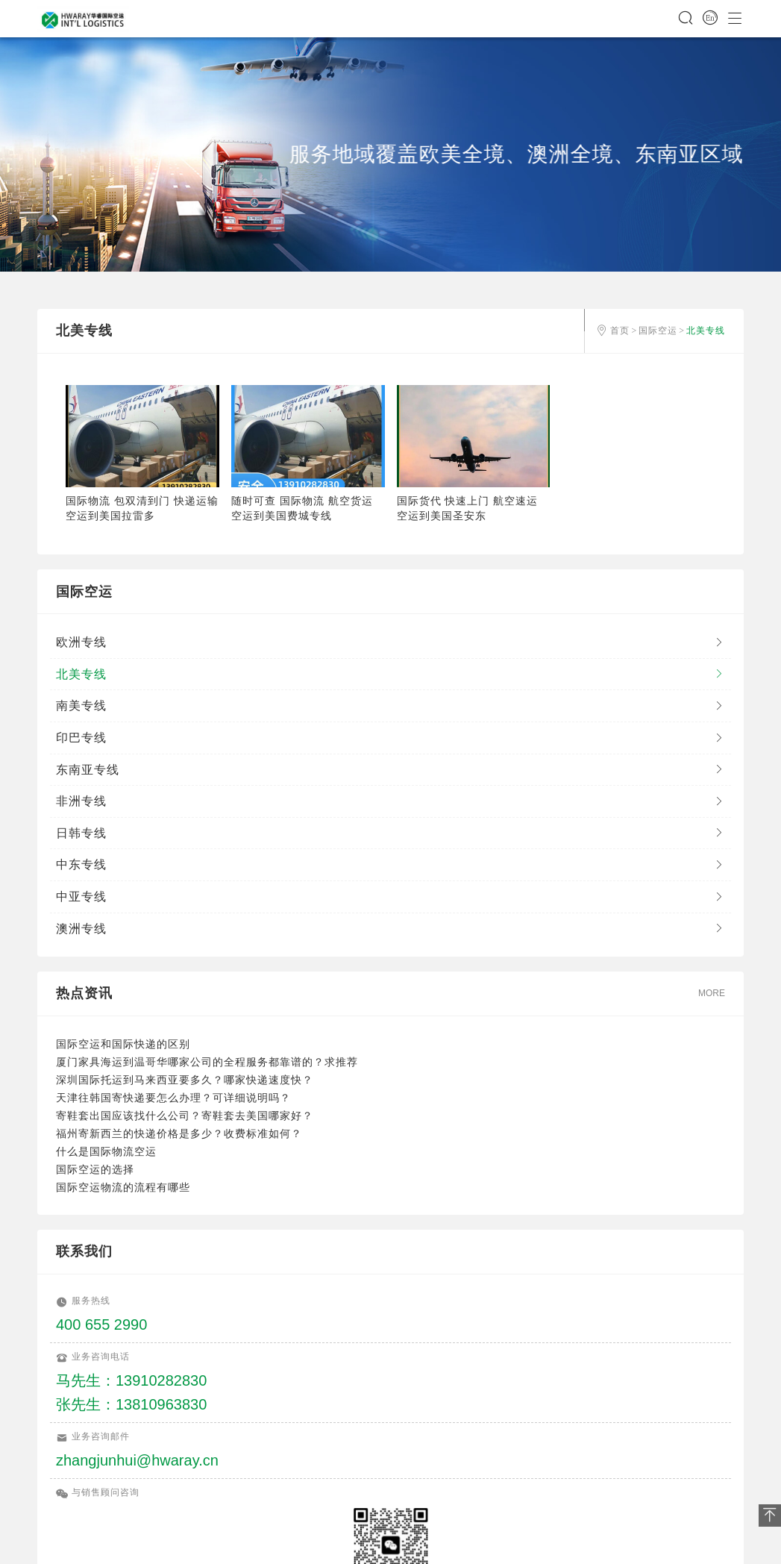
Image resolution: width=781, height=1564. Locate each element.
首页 (620, 330)
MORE (711, 993)
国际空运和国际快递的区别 (123, 1044)
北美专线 (705, 330)
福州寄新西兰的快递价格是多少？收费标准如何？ (179, 1133)
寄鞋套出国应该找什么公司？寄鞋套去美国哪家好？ (184, 1116)
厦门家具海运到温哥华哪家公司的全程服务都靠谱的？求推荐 (207, 1062)
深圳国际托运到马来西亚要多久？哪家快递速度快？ (184, 1080)
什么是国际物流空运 (106, 1151)
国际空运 (658, 330)
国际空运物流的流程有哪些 (123, 1187)
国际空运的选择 (95, 1169)
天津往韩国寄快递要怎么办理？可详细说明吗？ (173, 1098)
